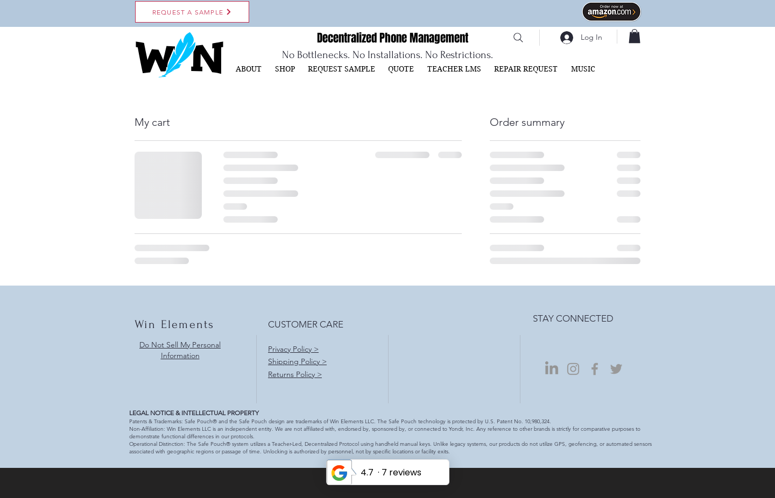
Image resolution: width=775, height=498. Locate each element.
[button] (634, 36)
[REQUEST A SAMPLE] (192, 12)
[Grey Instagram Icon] (573, 369)
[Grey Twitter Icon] (616, 369)
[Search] (518, 37)
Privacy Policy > (293, 349)
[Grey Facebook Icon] (595, 369)
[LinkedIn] (552, 369)
